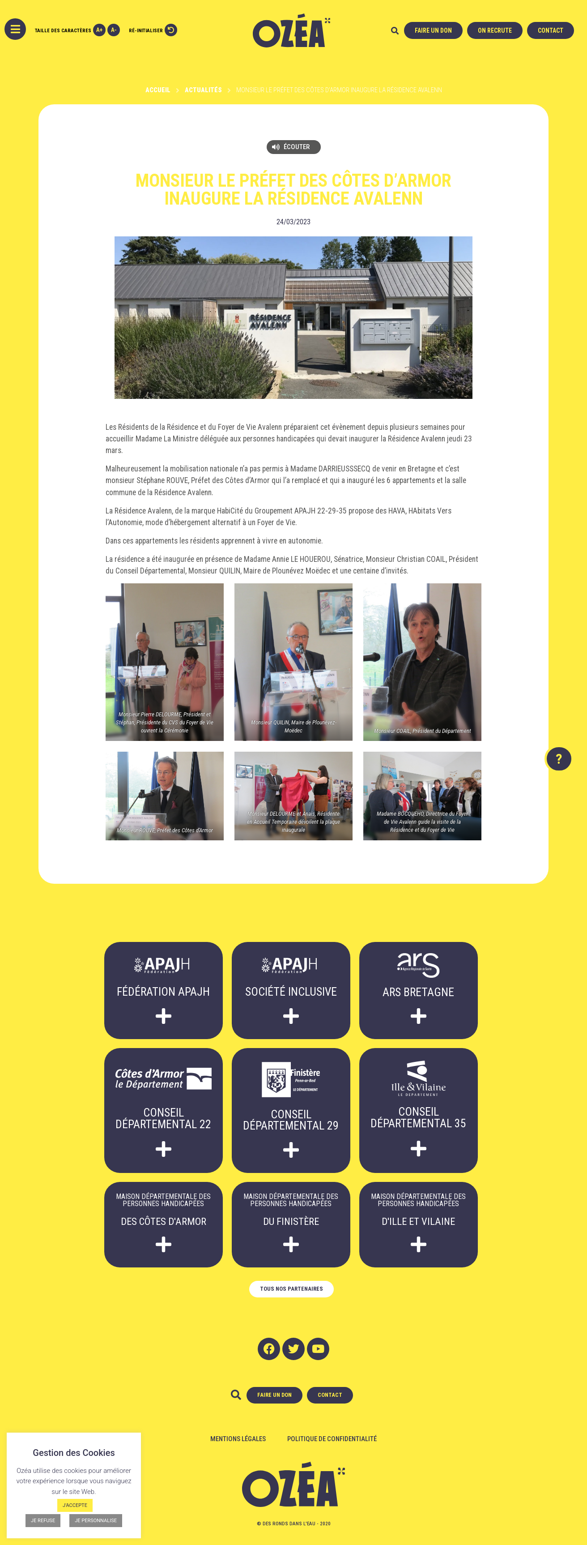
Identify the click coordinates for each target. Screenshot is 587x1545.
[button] (395, 31)
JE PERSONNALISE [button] (96, 1521)
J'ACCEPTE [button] (75, 1505)
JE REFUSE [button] (43, 1521)
